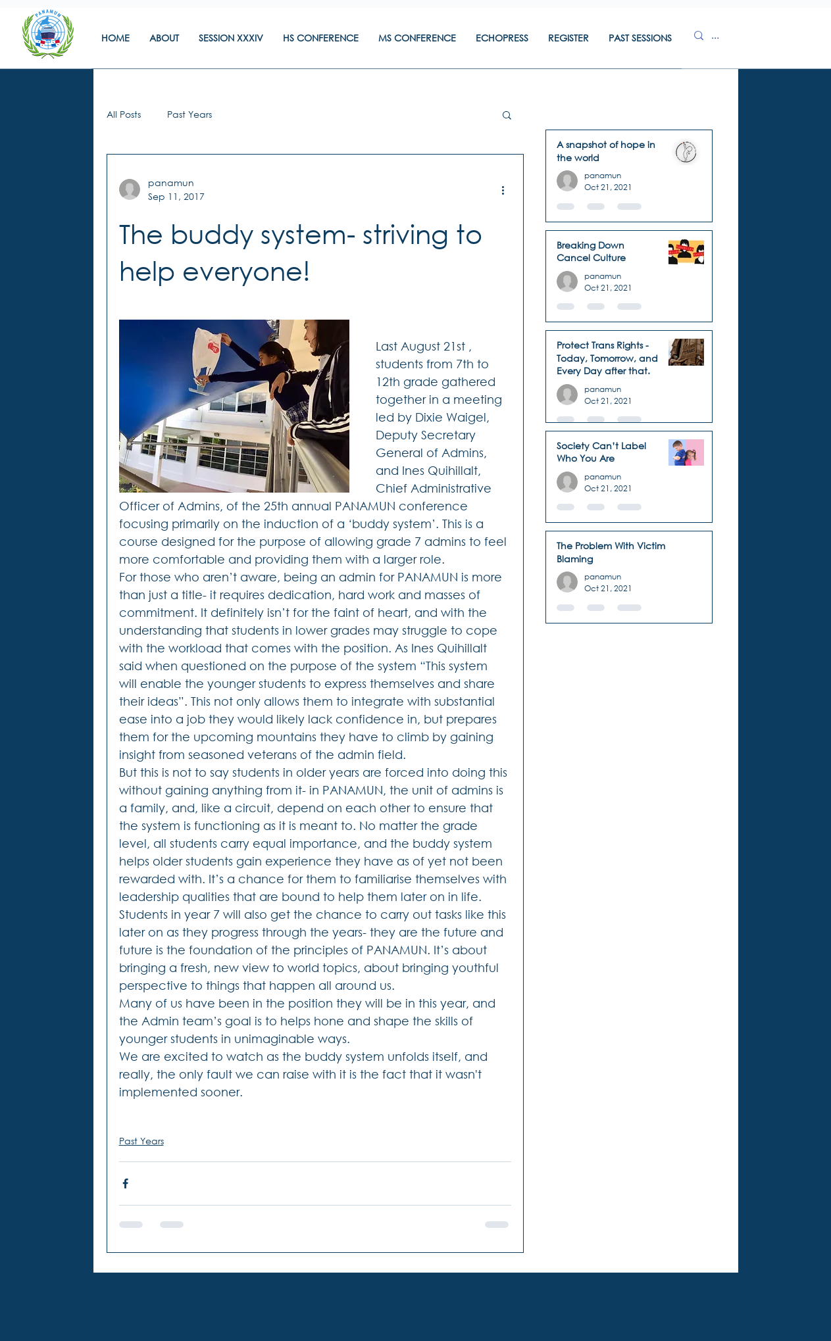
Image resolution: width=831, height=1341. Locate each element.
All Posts (124, 114)
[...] (723, 35)
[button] (164, 42)
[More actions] (503, 189)
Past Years (189, 114)
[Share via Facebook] (125, 1183)
